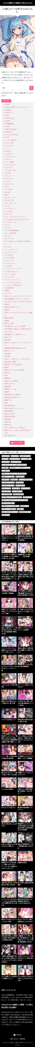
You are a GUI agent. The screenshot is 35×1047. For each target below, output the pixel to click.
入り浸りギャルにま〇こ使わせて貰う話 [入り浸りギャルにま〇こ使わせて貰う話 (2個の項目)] (14, 465)
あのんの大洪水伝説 (11, 134)
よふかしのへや (9, 208)
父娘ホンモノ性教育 (11, 381)
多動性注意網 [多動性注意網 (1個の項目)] (18, 494)
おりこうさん (8, 145)
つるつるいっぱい (10, 170)
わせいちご (8, 214)
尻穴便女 (7, 356)
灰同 (5, 375)
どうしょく (8, 175)
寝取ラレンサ (8, 351)
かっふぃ (7, 148)
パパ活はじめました (11, 271)
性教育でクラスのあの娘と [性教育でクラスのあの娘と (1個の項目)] (11, 506)
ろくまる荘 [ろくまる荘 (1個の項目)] (21, 485)
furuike (6, 115)
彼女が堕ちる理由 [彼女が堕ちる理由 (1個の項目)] (8, 503)
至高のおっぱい (9, 414)
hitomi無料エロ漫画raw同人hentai (17, 3)
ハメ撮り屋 (8, 266)
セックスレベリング (11, 252)
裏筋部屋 (7, 419)
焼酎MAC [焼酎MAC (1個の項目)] (24, 506)
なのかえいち (8, 178)
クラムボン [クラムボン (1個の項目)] (7, 491)
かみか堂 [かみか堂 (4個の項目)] (6, 456)
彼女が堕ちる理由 (10, 362)
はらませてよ (8, 184)
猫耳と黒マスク (9, 383)
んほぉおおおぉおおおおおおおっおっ (17, 219)
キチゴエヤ (8, 236)
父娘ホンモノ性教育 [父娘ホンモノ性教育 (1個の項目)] (9, 509)
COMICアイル (9, 113)
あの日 (6, 137)
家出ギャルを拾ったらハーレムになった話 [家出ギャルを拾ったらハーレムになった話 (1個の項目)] (15, 500)
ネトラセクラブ (9, 263)
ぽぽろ (6, 195)
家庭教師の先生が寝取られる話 (14, 348)
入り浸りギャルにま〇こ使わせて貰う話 (17, 301)
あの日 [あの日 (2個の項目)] (5, 459)
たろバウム (8, 167)
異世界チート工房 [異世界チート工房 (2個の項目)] (8, 476)
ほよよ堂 (7, 192)
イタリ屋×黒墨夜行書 (11, 230)
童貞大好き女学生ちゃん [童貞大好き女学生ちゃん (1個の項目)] (10, 512)
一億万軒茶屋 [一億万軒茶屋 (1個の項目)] (7, 494)
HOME (17, 1035)
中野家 (6, 290)
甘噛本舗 (7, 386)
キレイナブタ (8, 238)
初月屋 (6, 304)
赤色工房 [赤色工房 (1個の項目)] (6, 515)
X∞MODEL (8, 132)
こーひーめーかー (10, 156)
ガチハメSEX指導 (10, 233)
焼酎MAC (7, 378)
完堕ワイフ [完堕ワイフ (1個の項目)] (28, 497)
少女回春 (7, 353)
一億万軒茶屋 (8, 288)
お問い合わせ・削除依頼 (17, 1039)
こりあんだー (8, 154)
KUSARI (7, 121)
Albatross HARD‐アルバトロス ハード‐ (17, 107)
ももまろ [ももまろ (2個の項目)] (6, 462)
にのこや (7, 181)
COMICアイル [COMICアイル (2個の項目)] (25, 456)
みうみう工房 (8, 200)
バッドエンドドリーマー (12, 269)
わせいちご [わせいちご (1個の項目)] (7, 488)
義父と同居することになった (14, 408)
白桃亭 (6, 392)
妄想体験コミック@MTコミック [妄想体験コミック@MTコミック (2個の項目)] (20, 468)
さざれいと (8, 159)
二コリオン (8, 293)
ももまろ (7, 206)
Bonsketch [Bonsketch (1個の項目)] (20, 476)
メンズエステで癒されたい (13, 285)
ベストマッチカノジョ (11, 279)
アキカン (7, 225)
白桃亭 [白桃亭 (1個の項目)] (20, 509)
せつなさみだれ (9, 165)
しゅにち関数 (8, 162)
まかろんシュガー (10, 197)
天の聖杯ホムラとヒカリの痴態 (14, 326)
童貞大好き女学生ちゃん (12, 397)
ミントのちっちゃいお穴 (12, 282)
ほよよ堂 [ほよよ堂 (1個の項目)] (20, 482)
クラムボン (8, 247)
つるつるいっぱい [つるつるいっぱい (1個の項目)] (8, 482)
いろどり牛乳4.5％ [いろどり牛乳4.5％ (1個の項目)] (26, 479)
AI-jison (6, 104)
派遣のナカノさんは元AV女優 (14, 370)
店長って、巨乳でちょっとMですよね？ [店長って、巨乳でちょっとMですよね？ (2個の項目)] (14, 473)
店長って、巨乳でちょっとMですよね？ (17, 359)
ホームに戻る (17, 443)
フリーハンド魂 (9, 274)
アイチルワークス (10, 222)
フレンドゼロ (8, 277)
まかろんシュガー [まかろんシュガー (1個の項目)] (8, 485)
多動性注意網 (8, 318)
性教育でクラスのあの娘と (13, 364)
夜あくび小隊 (8, 323)
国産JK (6, 310)
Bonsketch (7, 110)
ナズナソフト (8, 260)
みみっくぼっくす (10, 203)
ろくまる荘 (8, 211)
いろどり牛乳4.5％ (10, 140)
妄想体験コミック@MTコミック (15, 334)
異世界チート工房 (10, 389)
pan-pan (7, 126)
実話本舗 (7, 340)
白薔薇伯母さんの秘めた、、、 (14, 394)
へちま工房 (8, 189)
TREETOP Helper (10, 129)
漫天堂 (6, 373)
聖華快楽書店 (8, 411)
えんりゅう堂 (8, 143)
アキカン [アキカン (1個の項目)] (16, 488)
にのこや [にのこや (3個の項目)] (15, 456)
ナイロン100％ (9, 258)
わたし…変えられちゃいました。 (15, 217)
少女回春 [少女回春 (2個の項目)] (6, 470)
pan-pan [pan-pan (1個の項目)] (14, 479)
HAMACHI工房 (9, 118)
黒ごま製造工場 (9, 435)
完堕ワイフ (8, 337)
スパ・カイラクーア (11, 249)
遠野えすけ (8, 424)
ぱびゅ (6, 186)
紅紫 (5, 403)
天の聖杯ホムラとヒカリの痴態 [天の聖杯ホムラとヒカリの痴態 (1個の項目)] (12, 497)
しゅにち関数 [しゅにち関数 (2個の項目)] (26, 459)
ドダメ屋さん (8, 255)
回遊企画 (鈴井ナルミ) (11, 307)
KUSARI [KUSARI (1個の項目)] (6, 479)
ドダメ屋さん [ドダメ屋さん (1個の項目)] (17, 491)
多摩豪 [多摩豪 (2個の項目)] (5, 468)
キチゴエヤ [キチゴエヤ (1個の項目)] (26, 488)
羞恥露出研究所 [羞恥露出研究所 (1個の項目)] (25, 512)
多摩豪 (6, 321)
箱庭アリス (8, 400)
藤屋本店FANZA (9, 416)
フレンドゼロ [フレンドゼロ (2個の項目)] (16, 462)
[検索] (31, 88)
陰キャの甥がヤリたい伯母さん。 (15, 427)
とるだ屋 (7, 173)
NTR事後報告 (9, 123)
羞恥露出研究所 (9, 405)
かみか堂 (7, 151)
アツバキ (7, 227)
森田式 (6, 367)
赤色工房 (7, 422)
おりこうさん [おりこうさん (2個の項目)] (15, 459)
